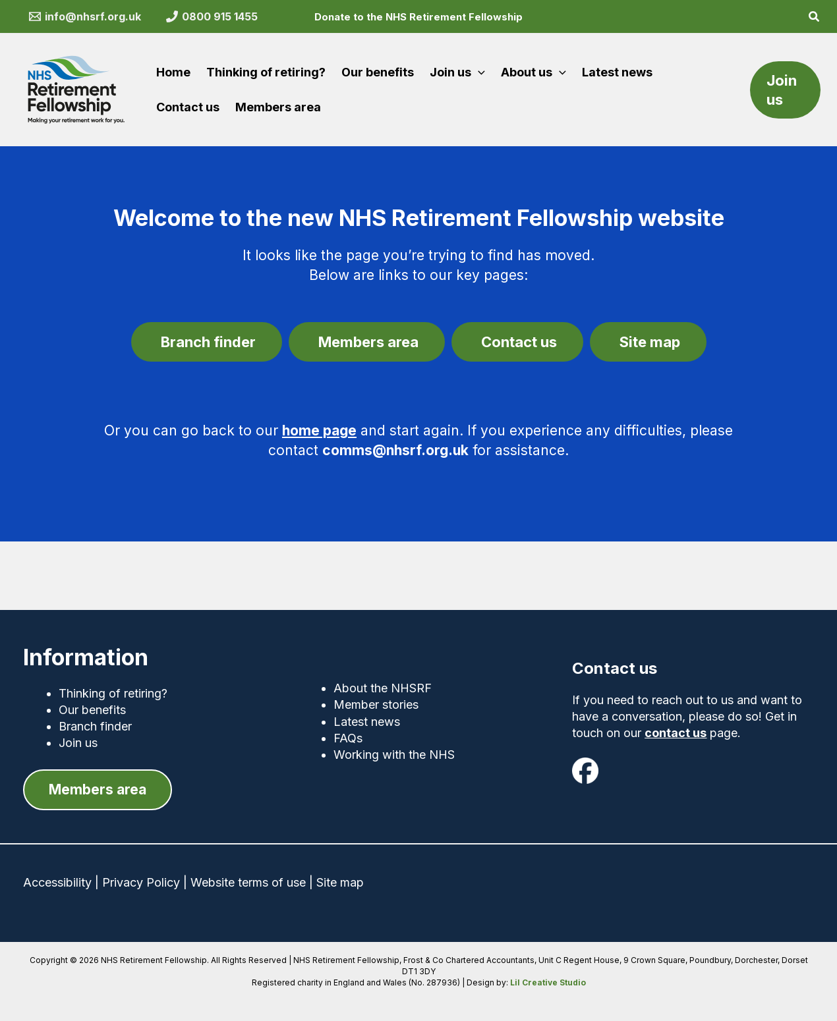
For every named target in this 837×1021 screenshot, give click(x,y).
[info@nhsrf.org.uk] (85, 16)
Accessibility (57, 883)
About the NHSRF (382, 687)
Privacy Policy (141, 883)
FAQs (347, 737)
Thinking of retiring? (113, 692)
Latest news (366, 720)
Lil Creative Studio (548, 982)
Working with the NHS (394, 753)
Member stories (375, 704)
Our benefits (92, 708)
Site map (340, 883)
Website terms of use (248, 883)
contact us (676, 731)
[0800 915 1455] (211, 16)
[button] (815, 18)
